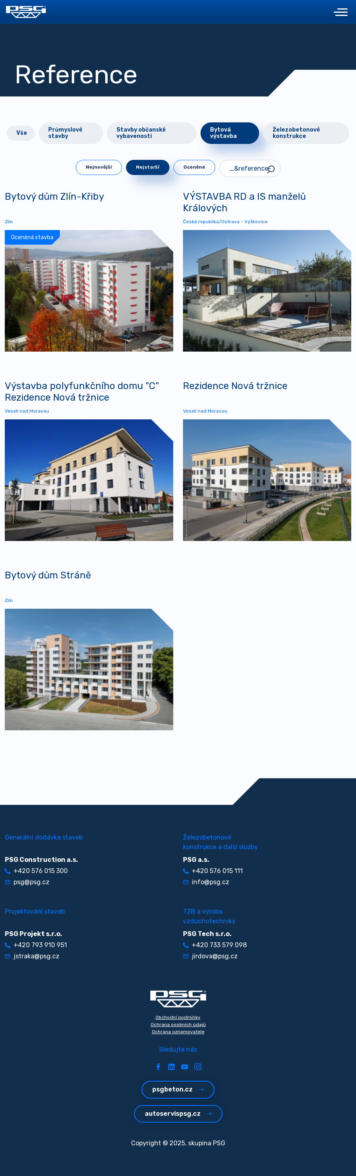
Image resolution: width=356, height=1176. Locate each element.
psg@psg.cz (27, 882)
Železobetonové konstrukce (296, 133)
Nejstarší (147, 167)
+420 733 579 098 (215, 945)
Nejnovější (99, 167)
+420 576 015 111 (213, 871)
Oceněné (194, 167)
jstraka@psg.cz (32, 956)
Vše (21, 133)
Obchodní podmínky (178, 1017)
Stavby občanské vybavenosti (141, 133)
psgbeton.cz (178, 1089)
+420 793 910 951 (36, 945)
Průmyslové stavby (65, 133)
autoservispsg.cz (178, 1113)
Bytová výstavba (223, 133)
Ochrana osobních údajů (178, 1024)
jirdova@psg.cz (210, 956)
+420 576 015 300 (36, 871)
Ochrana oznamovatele (178, 1031)
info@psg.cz (206, 882)
